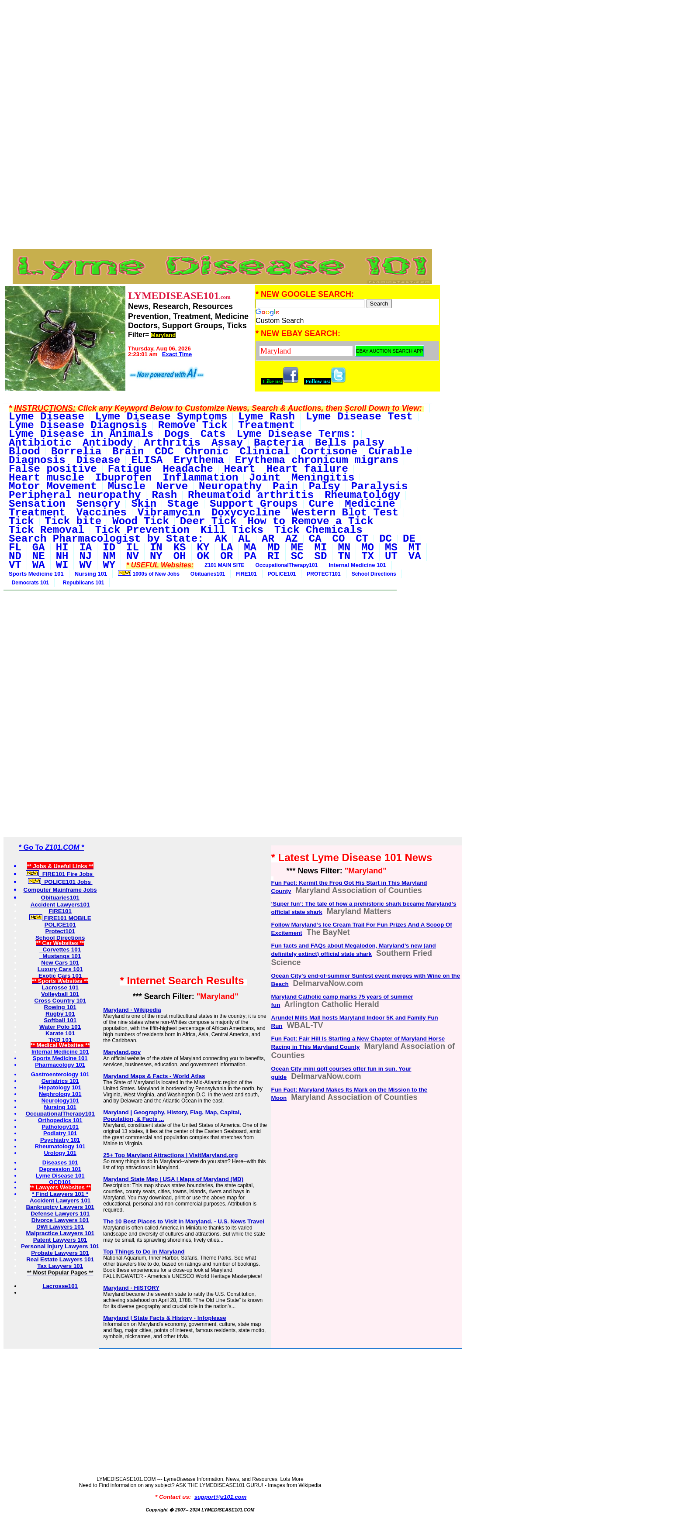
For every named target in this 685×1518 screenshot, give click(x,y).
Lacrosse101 (60, 1286)
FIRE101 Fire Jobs (60, 874)
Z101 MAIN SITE (224, 565)
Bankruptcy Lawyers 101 (60, 1207)
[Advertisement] (222, 64)
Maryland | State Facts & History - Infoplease (164, 1318)
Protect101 (60, 931)
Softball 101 (60, 1020)
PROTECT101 (323, 574)
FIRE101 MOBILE (60, 918)
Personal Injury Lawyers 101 (60, 1246)
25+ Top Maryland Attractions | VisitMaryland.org (170, 1155)
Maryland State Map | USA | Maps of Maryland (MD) (173, 1179)
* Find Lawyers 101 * (60, 1194)
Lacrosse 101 (60, 987)
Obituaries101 (207, 574)
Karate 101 (60, 1033)
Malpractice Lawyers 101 (60, 1233)
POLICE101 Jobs (60, 882)
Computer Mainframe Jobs (60, 889)
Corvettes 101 (60, 949)
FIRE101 (246, 574)
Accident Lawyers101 (60, 904)
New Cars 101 (60, 962)
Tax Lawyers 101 (60, 1266)
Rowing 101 (60, 1007)
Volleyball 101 (60, 994)
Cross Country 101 (60, 1000)
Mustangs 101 (60, 956)
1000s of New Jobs (149, 573)
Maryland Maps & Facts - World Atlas (154, 1076)
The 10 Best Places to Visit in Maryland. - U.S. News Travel (183, 1221)
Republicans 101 (82, 583)
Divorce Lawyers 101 (60, 1220)
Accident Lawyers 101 (60, 1200)
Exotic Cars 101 (60, 975)
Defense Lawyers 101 (60, 1213)
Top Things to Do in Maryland (143, 1251)
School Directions (374, 574)
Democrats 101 (29, 583)
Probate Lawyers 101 (60, 1253)
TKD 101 (60, 1040)
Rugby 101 (60, 1013)
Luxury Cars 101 (60, 969)
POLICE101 (282, 574)
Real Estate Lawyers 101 (60, 1259)
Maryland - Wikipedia (132, 1009)
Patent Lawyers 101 (60, 1239)
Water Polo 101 (60, 1026)
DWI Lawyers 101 (60, 1226)
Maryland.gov (122, 1052)
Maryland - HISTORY (131, 1287)
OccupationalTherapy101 (287, 565)
